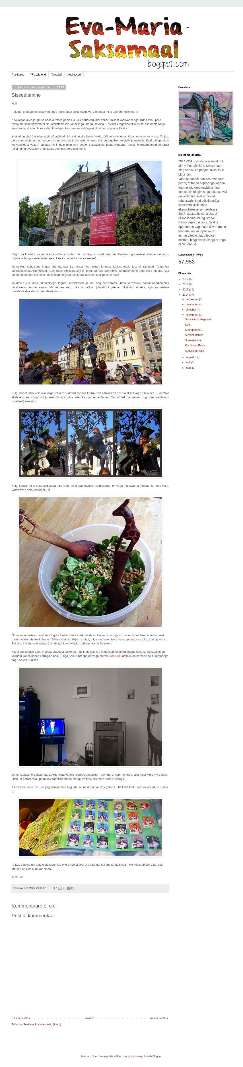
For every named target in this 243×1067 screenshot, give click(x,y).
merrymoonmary (132, 1056)
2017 (186, 279)
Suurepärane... (194, 329)
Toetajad (56, 74)
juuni (189, 367)
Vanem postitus (159, 1018)
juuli (188, 362)
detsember (192, 299)
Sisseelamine (193, 340)
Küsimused (73, 74)
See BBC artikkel (120, 656)
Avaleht (89, 1018)
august (190, 357)
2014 (186, 294)
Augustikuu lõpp (194, 350)
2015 (186, 289)
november (192, 304)
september (192, 315)
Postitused (18, 74)
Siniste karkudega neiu (198, 319)
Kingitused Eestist (195, 345)
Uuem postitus (21, 1018)
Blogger (157, 1056)
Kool (187, 324)
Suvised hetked (194, 335)
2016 (186, 284)
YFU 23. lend (38, 74)
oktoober (191, 309)
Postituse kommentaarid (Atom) (42, 1024)
